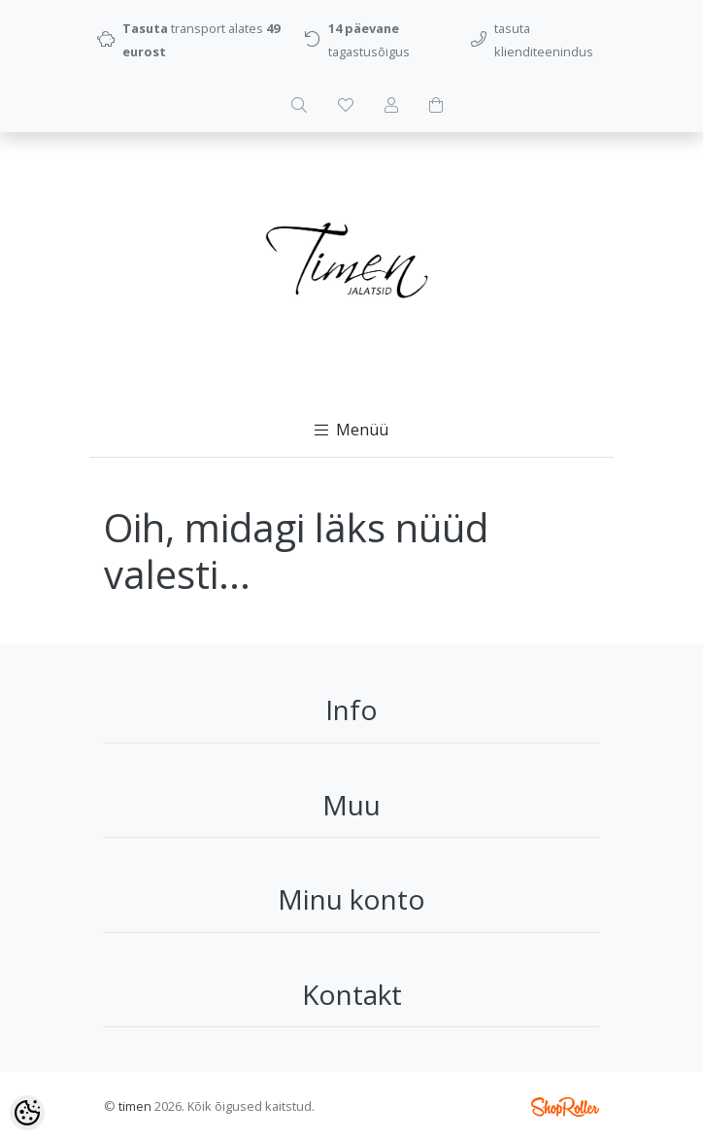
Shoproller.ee (565, 1107)
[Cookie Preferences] (27, 1112)
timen (134, 1106)
